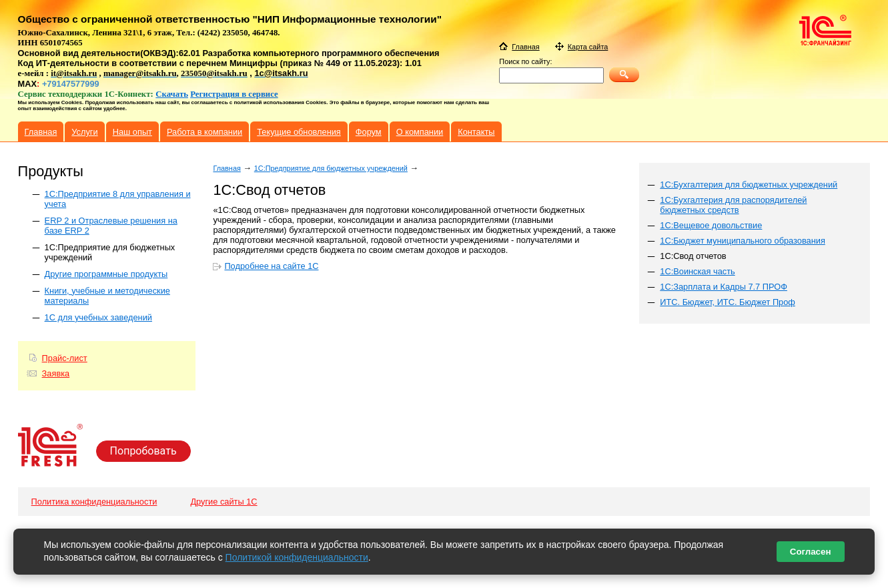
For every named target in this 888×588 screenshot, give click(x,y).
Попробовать (143, 451)
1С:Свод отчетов (693, 256)
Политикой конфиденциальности (297, 557)
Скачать (171, 94)
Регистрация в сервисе (234, 94)
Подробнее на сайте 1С (271, 266)
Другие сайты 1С (223, 502)
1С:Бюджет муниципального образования (742, 241)
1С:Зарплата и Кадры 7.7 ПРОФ (723, 287)
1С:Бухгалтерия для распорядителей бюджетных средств (733, 205)
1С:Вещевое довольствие (711, 225)
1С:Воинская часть (697, 271)
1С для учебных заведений (98, 317)
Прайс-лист (64, 358)
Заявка (56, 373)
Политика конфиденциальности (94, 502)
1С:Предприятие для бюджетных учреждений (331, 168)
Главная (226, 168)
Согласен (810, 552)
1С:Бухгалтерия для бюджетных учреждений (748, 185)
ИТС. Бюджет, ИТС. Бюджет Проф (727, 302)
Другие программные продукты (106, 274)
